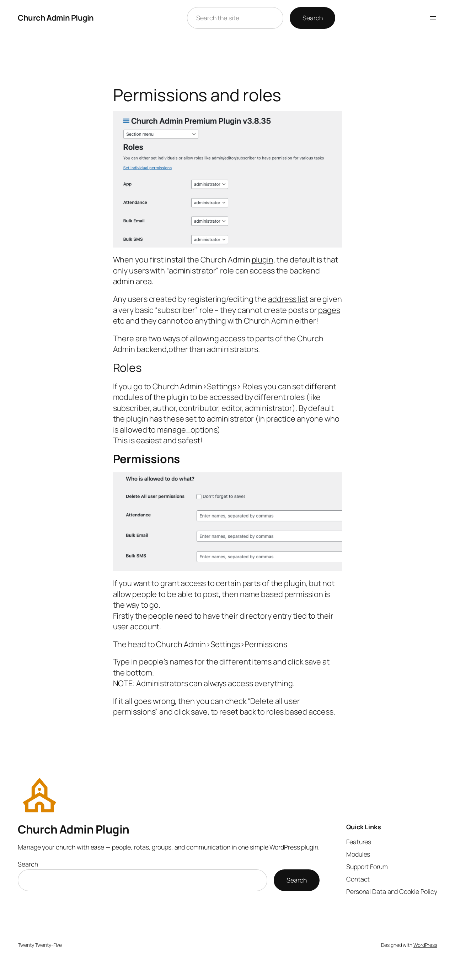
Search (312, 17)
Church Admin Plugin (56, 17)
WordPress (425, 944)
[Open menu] (433, 17)
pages (329, 310)
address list (288, 299)
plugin (262, 259)
